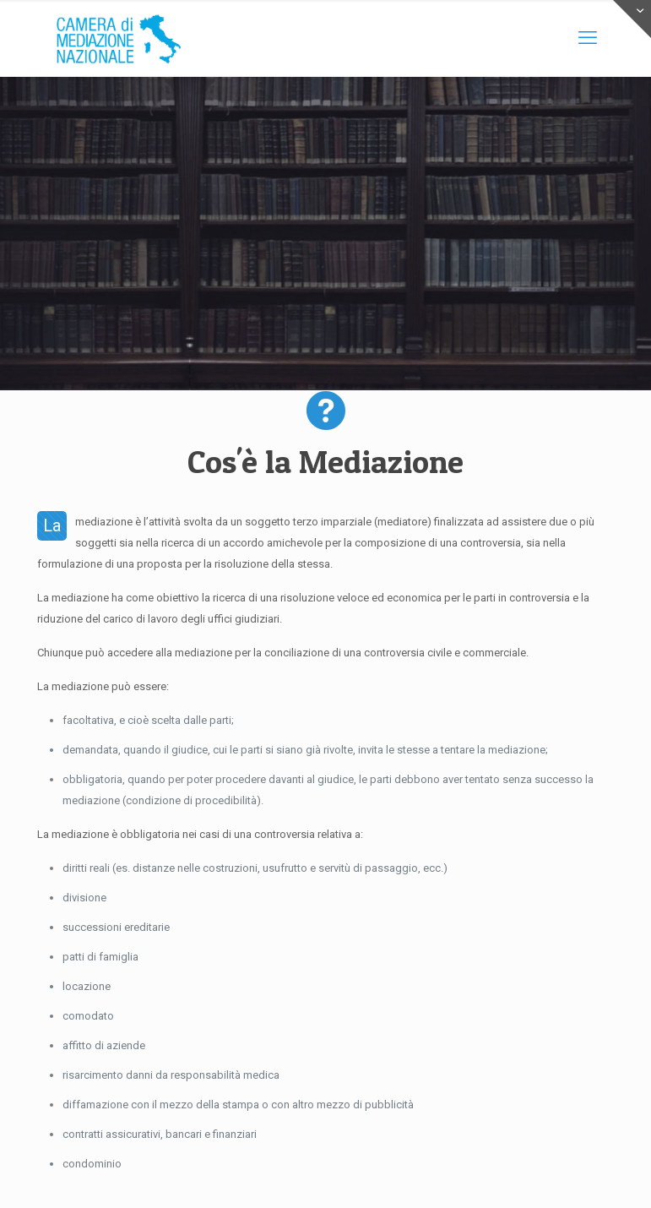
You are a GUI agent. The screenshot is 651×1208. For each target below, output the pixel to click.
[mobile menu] (587, 38)
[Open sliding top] (632, 19)
